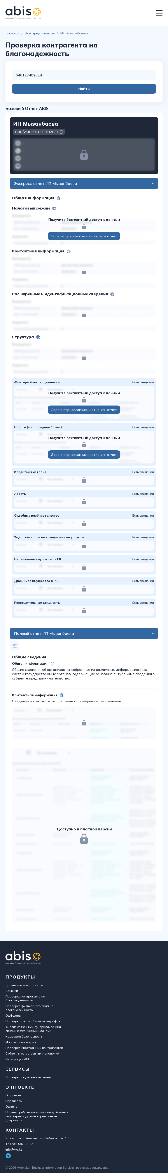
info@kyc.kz (13, 1149)
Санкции (11, 991)
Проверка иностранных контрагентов (34, 1048)
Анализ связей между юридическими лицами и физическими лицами (33, 1029)
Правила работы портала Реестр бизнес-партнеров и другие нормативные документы (36, 1116)
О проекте (13, 1095)
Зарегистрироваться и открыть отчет (84, 236)
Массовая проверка (20, 1042)
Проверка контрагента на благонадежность (25, 998)
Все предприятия (40, 33)
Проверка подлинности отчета (28, 1077)
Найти (84, 88)
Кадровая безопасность (24, 1036)
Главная (12, 33)
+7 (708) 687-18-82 (19, 1144)
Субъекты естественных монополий (32, 1053)
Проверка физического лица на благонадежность (29, 1008)
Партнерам (13, 1101)
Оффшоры (13, 1016)
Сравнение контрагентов (24, 985)
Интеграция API (17, 1059)
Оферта (11, 1107)
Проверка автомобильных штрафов (32, 1021)
